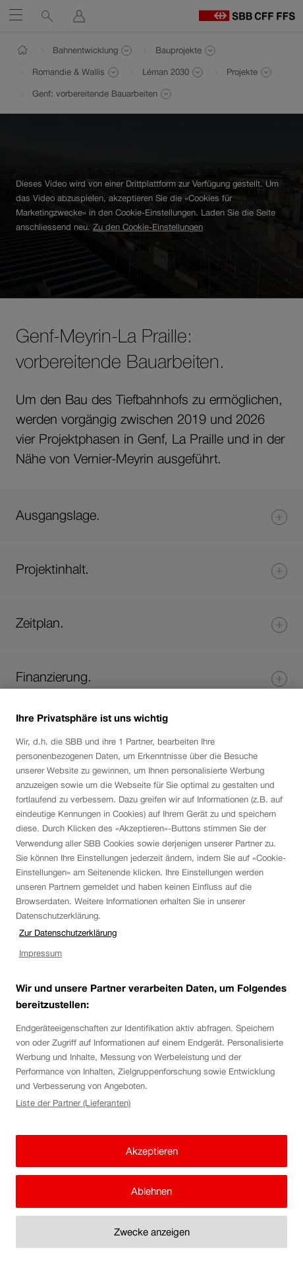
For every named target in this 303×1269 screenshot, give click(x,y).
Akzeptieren (152, 1163)
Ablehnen (151, 1204)
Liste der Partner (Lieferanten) (73, 1116)
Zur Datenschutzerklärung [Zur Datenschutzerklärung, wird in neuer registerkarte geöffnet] (68, 946)
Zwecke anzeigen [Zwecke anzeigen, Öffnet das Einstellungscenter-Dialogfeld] (152, 1244)
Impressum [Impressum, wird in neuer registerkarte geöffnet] (40, 966)
